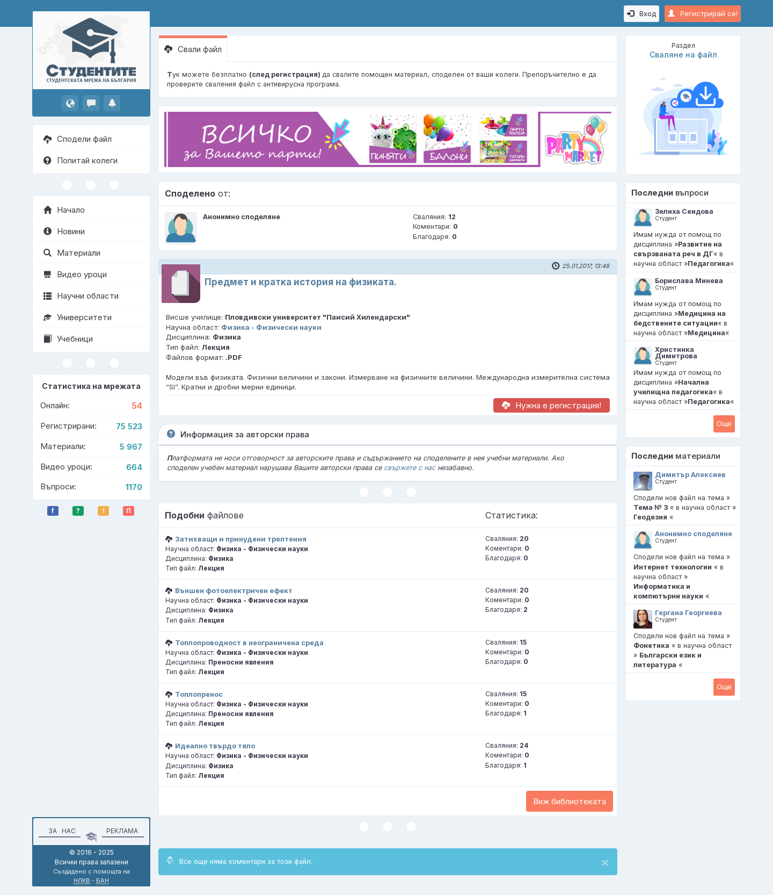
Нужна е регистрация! (551, 405)
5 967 (131, 447)
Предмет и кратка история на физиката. (301, 282)
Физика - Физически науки (271, 327)
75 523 (129, 426)
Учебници (68, 339)
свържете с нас (409, 468)
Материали (71, 253)
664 (134, 467)
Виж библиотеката (569, 801)
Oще (724, 423)
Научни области (81, 296)
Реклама (122, 831)
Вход (641, 13)
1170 (134, 487)
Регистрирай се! (703, 13)
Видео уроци (75, 274)
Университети (77, 317)
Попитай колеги (80, 160)
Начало (64, 210)
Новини (64, 231)
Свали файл (193, 49)
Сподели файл (77, 139)
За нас (60, 831)
